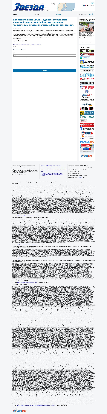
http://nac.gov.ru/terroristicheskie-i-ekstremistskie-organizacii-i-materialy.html (35, 258)
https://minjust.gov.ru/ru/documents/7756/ (27, 215)
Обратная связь (81, 14)
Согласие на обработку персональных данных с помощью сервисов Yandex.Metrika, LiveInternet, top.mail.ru (52, 174)
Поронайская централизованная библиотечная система (27, 44)
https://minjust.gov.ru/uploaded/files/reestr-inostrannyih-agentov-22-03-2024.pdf (36, 405)
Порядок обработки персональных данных (51, 165)
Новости (36, 14)
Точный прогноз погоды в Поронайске (87, 8)
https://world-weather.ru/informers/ (87, 9)
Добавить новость (87, 42)
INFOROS (81, 177)
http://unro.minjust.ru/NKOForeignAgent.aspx (27, 244)
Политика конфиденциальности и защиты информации (53, 168)
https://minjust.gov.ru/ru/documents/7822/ (27, 282)
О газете (15, 14)
